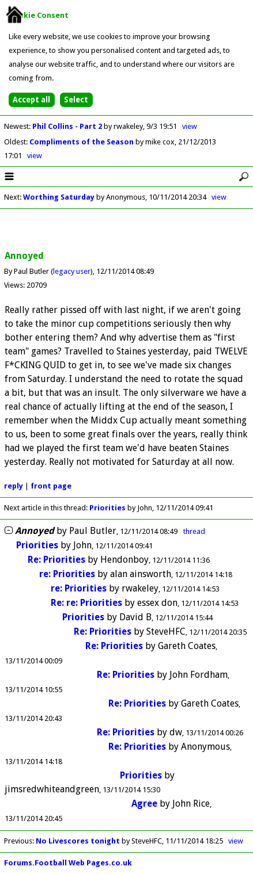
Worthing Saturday (59, 197)
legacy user (71, 271)
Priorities (107, 507)
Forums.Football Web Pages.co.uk (68, 862)
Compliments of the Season (82, 142)
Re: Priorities (56, 559)
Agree (144, 803)
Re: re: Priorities (86, 602)
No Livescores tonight (78, 841)
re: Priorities (67, 573)
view (189, 126)
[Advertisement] (127, 230)
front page (51, 486)
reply (13, 486)
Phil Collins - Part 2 (68, 126)
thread (194, 531)
